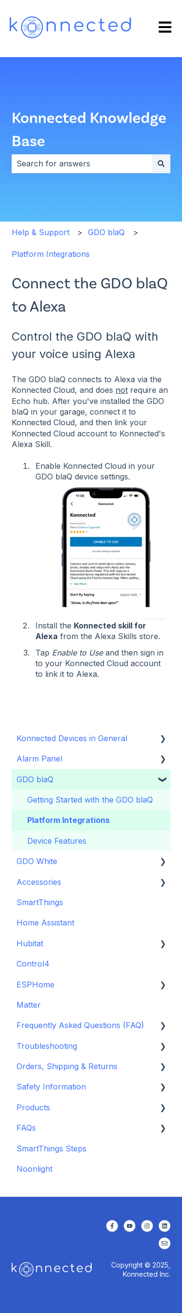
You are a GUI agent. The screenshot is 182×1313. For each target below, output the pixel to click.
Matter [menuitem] (29, 1005)
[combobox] (82, 163)
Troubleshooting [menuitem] (47, 1046)
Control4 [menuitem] (33, 964)
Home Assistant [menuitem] (45, 922)
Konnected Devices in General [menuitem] (72, 738)
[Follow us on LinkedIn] (164, 1226)
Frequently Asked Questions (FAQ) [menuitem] (80, 1025)
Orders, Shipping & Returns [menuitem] (67, 1066)
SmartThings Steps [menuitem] (51, 1148)
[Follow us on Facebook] (112, 1226)
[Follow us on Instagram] (147, 1226)
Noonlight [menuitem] (34, 1169)
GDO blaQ (106, 232)
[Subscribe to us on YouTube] (129, 1226)
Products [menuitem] (33, 1107)
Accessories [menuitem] (39, 882)
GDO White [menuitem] (37, 861)
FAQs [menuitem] (26, 1128)
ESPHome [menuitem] (35, 984)
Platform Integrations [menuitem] (68, 820)
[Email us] (164, 1243)
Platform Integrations (51, 254)
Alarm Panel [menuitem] (39, 758)
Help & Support (40, 232)
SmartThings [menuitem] (40, 902)
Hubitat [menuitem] (30, 943)
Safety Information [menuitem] (51, 1086)
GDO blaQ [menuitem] (35, 779)
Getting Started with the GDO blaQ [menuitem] (90, 800)
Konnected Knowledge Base (89, 128)
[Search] (161, 163)
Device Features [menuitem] (56, 841)
